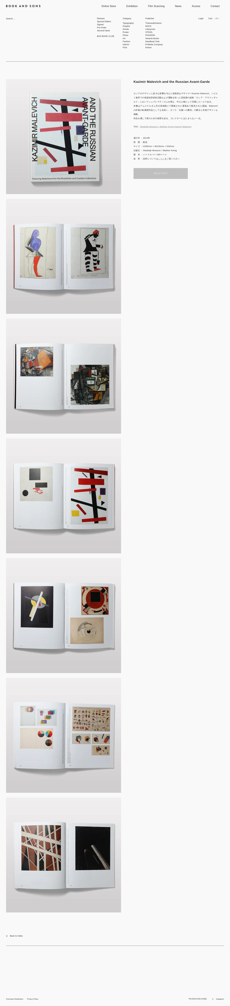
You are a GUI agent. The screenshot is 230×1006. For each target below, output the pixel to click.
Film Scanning (156, 6)
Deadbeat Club (152, 41)
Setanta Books (152, 38)
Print (125, 47)
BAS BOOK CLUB (105, 36)
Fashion (126, 41)
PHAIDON (150, 35)
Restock (101, 18)
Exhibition (132, 6)
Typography (128, 23)
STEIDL (149, 32)
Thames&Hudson (153, 23)
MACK (148, 26)
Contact (215, 6)
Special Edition (104, 21)
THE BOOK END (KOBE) (197, 999)
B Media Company (154, 44)
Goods (126, 29)
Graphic (126, 26)
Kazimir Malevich (183, 126)
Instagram (220, 999)
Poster (126, 32)
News (178, 6)
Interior (126, 44)
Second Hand (103, 30)
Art (124, 38)
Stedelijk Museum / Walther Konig (157, 126)
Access (196, 6)
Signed (100, 24)
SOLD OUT (161, 173)
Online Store (108, 6)
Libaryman (150, 29)
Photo (125, 35)
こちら (161, 159)
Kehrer (148, 47)
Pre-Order (101, 27)
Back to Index (14, 936)
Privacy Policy (32, 999)
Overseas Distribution (14, 999)
